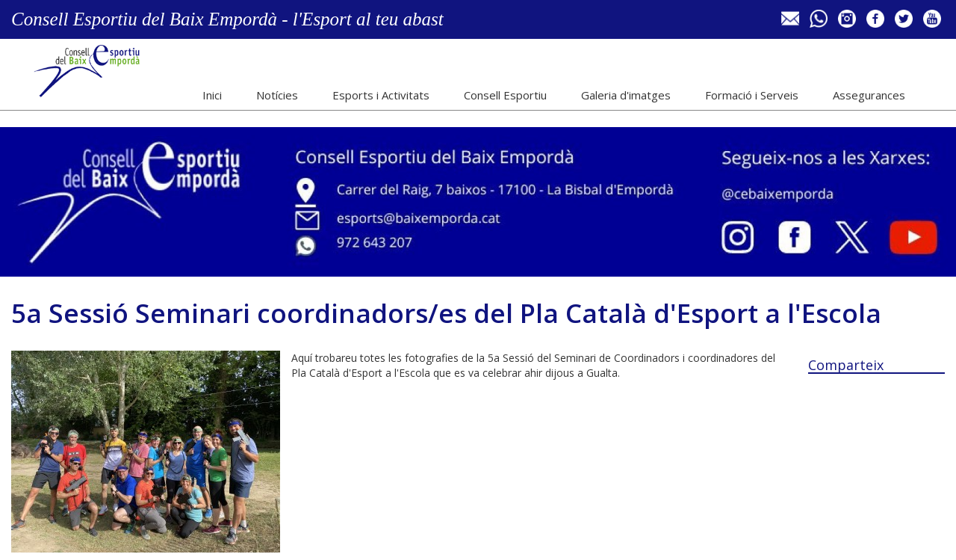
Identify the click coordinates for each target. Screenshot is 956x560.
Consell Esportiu (505, 94)
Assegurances (869, 94)
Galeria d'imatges (626, 94)
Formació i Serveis (751, 94)
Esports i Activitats (380, 94)
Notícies (277, 94)
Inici (212, 94)
